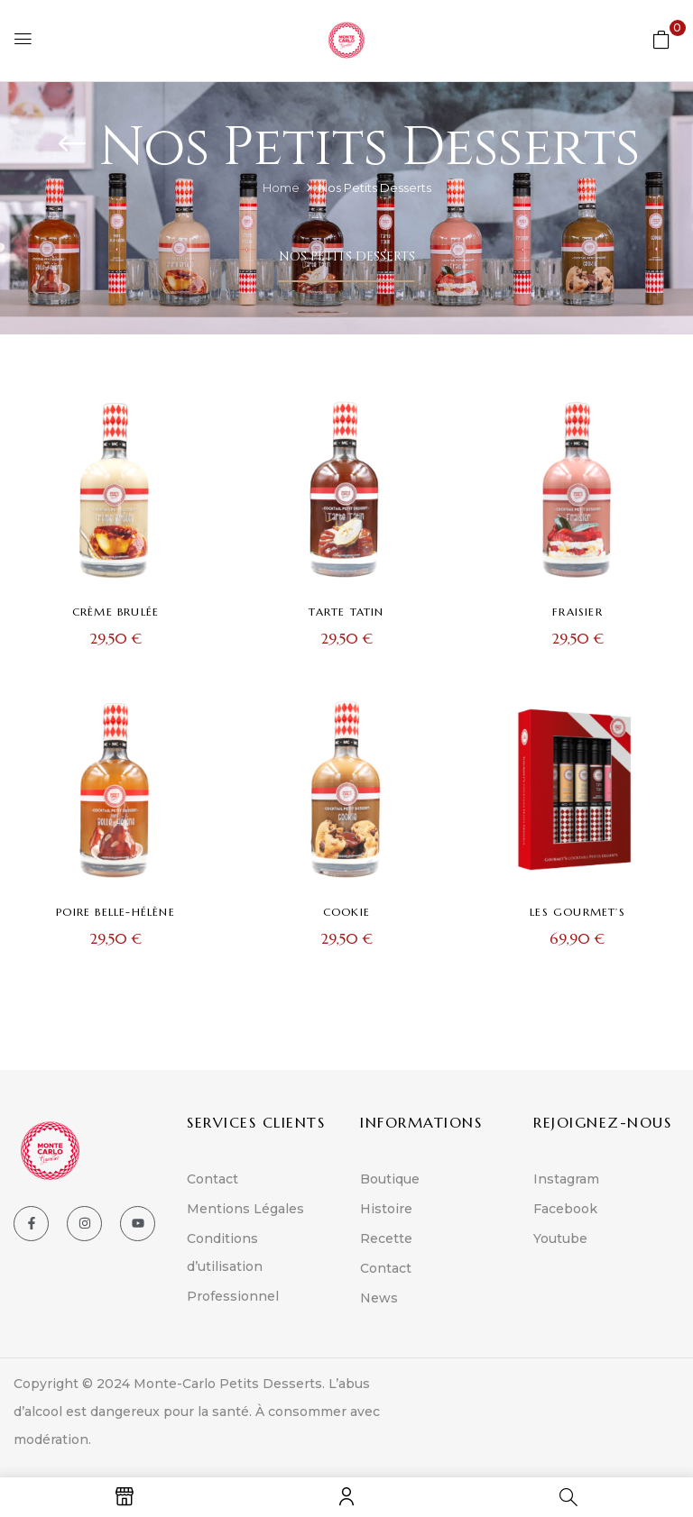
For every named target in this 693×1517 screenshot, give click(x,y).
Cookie (346, 911)
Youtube (560, 1238)
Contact (212, 1179)
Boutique (390, 1179)
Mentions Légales (245, 1209)
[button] (661, 39)
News (379, 1298)
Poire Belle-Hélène (115, 911)
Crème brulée (115, 611)
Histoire (386, 1209)
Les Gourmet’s (577, 911)
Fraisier (577, 611)
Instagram (566, 1179)
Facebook (565, 1209)
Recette (386, 1238)
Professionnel (233, 1296)
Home (281, 187)
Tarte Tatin (346, 611)
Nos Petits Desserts (347, 256)
